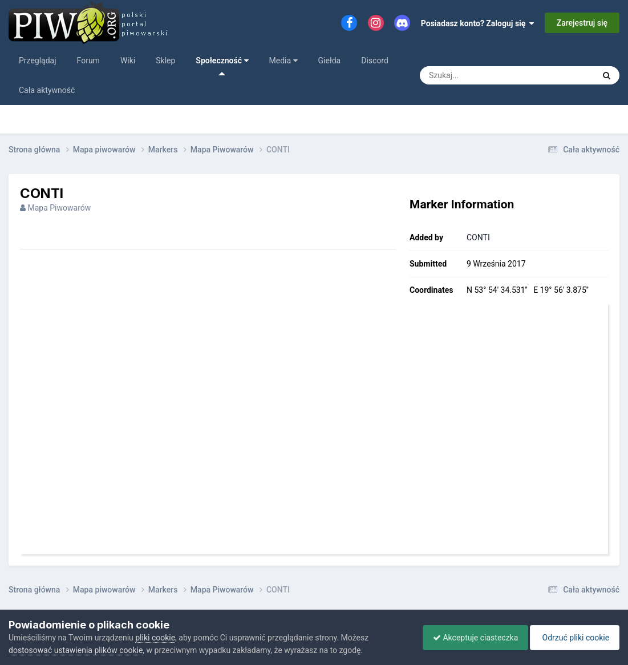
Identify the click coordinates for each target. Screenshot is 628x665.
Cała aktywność (47, 90)
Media (283, 60)
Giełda (329, 60)
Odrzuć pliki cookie (572, 637)
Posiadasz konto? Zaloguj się (477, 23)
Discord (374, 60)
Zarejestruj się (582, 22)
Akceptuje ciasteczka (469, 637)
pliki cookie (155, 637)
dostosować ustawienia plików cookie (76, 650)
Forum (88, 60)
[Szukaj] (496, 75)
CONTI (478, 237)
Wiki (127, 60)
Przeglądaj (37, 60)
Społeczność (222, 65)
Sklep (165, 60)
